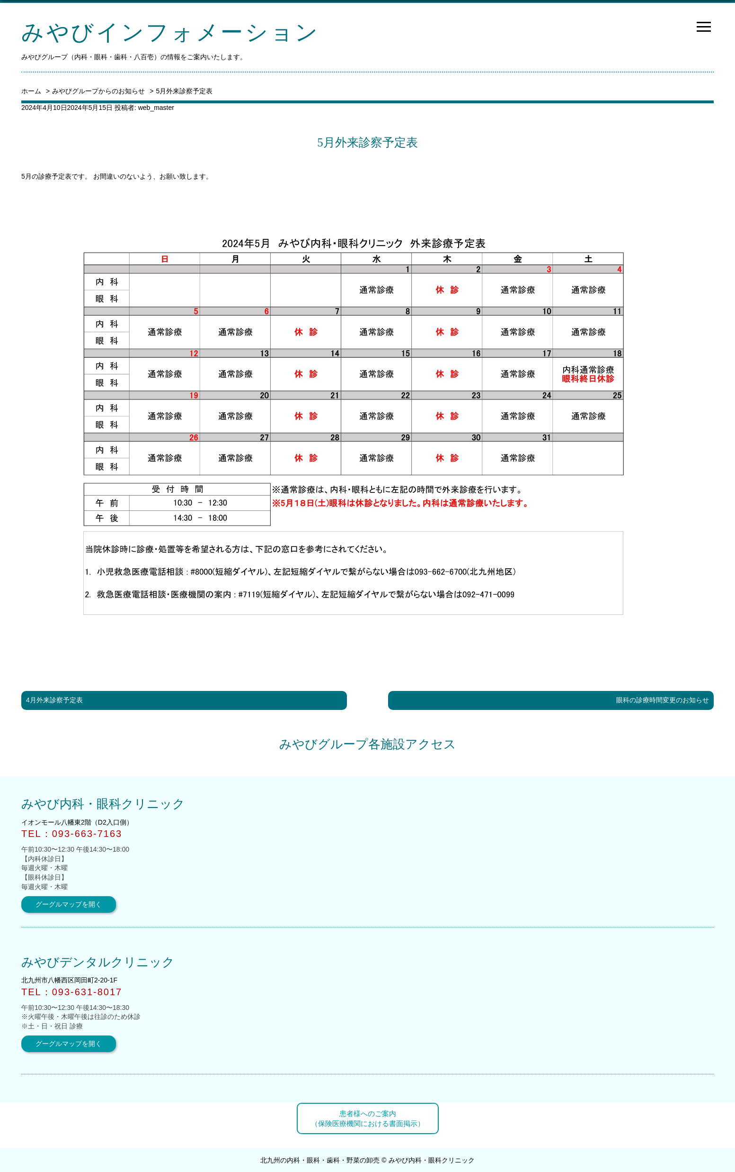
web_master (156, 107)
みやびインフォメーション (170, 32)
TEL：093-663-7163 (71, 833)
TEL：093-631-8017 (71, 992)
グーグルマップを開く (68, 904)
